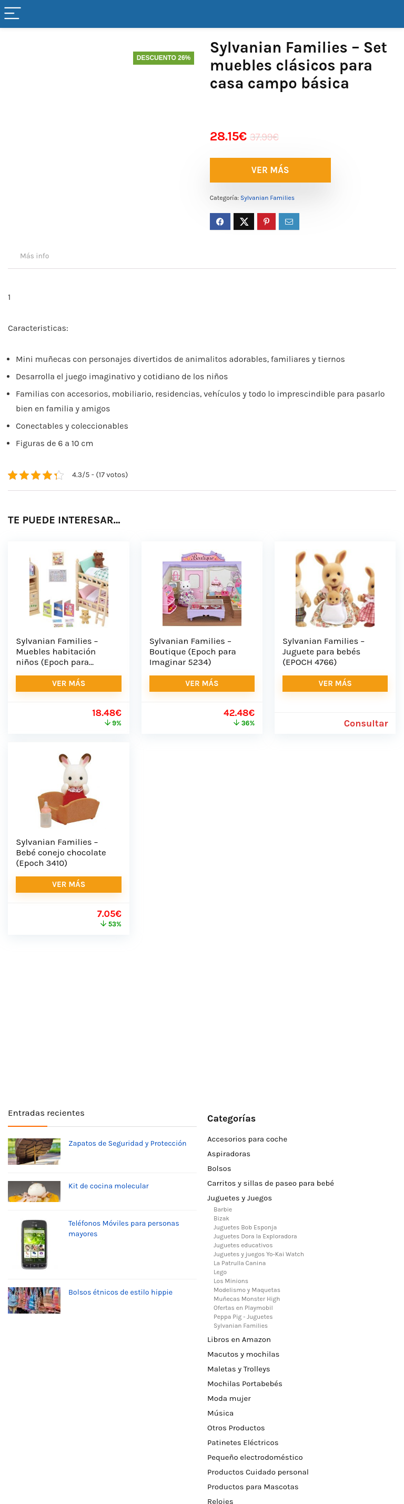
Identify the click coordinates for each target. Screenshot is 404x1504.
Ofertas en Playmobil (243, 1307)
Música (220, 1413)
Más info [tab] (34, 255)
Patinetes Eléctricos (243, 1442)
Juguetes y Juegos (239, 1198)
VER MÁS (270, 170)
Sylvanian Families (267, 197)
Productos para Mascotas (253, 1486)
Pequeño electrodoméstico (255, 1457)
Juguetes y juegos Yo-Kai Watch (259, 1254)
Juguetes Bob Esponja (245, 1227)
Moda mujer (229, 1398)
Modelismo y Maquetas (247, 1290)
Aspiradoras (228, 1153)
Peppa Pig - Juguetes (243, 1316)
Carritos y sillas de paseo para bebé (270, 1183)
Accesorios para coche (247, 1139)
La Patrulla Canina (240, 1263)
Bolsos (219, 1168)
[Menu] (12, 14)
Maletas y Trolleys (238, 1369)
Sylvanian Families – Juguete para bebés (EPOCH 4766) (323, 651)
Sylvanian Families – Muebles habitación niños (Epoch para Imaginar (57, 657)
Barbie (223, 1209)
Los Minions (231, 1281)
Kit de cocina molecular (108, 1186)
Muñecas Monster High (247, 1299)
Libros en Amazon (239, 1339)
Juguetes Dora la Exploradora (255, 1236)
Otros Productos (236, 1427)
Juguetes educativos (243, 1245)
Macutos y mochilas (243, 1354)
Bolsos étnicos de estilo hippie (120, 1292)
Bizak (221, 1218)
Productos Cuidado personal (258, 1472)
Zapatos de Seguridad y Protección (127, 1143)
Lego (220, 1272)
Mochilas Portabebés (244, 1383)
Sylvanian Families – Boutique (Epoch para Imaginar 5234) (192, 651)
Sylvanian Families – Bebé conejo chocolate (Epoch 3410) (61, 852)
